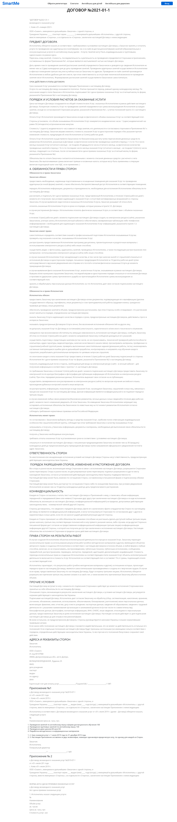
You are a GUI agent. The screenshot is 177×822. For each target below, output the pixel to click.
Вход (167, 3)
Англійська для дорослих (117, 3)
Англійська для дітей (92, 3)
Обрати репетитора (57, 3)
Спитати (74, 3)
